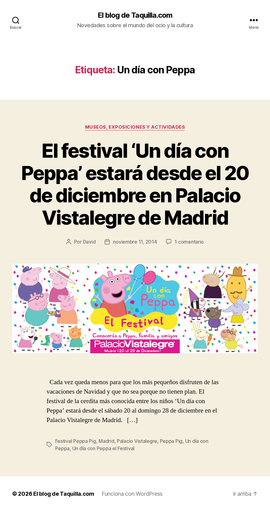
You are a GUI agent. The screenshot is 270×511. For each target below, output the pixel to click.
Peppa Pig (171, 441)
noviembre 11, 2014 (135, 242)
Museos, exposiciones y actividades (135, 127)
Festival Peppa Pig (75, 441)
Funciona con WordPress (132, 494)
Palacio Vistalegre (137, 441)
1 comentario (189, 242)
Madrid (106, 441)
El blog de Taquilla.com (135, 15)
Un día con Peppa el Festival (103, 448)
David (89, 242)
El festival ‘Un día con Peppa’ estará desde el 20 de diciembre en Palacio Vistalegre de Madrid (135, 184)
